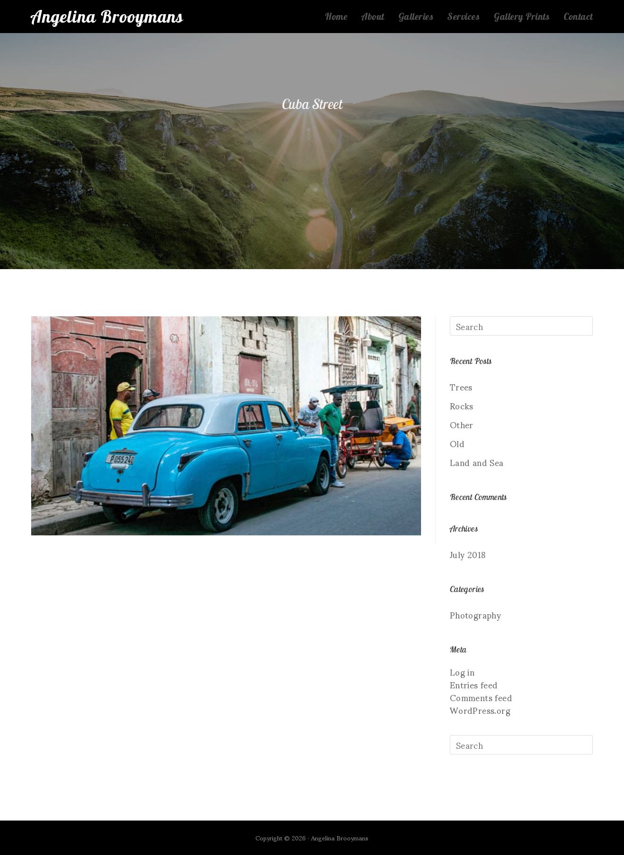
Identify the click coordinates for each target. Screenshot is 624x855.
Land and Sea (477, 461)
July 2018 (468, 554)
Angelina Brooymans (107, 16)
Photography (475, 614)
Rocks (461, 405)
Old (457, 443)
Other (461, 424)
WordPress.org (480, 709)
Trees (461, 386)
